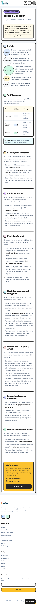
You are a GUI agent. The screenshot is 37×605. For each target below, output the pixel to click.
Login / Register (5, 546)
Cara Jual (4, 530)
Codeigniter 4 (5, 569)
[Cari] (25, 3)
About (3, 527)
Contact (3, 538)
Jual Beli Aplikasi (6, 535)
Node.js (3, 561)
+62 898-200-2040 (13, 482)
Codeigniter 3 (5, 558)
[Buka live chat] (30, 601)
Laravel (3, 566)
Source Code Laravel (7, 532)
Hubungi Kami (18, 487)
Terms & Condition (6, 540)
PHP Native (4, 555)
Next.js (3, 563)
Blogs (2, 543)
